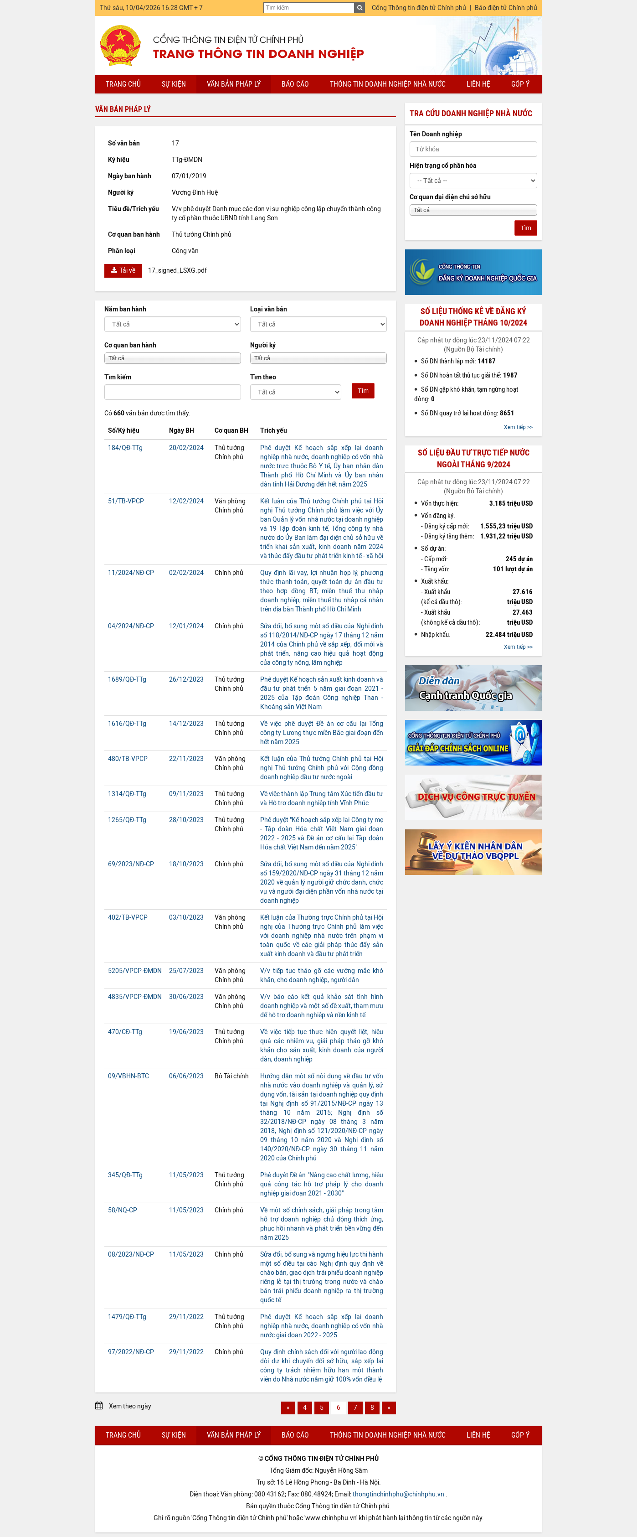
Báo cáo (295, 84)
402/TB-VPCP (128, 917)
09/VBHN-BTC (128, 1076)
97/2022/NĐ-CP (131, 1352)
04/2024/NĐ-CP (131, 626)
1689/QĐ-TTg (127, 679)
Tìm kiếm (117, 377)
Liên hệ (478, 84)
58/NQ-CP (122, 1210)
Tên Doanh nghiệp (436, 134)
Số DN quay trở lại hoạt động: (467, 413)
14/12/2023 (186, 724)
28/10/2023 (186, 820)
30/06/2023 (186, 997)
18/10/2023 (186, 864)
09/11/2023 (186, 794)
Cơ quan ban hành (130, 345)
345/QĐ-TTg (125, 1175)
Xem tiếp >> (518, 427)
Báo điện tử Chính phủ (506, 8)
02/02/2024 (186, 573)
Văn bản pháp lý (234, 84)
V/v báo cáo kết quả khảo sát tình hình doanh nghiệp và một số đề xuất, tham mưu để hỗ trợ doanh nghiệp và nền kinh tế (321, 1006)
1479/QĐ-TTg (127, 1317)
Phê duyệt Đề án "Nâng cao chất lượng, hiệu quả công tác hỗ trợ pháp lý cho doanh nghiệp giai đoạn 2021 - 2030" (321, 1184)
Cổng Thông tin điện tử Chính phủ (419, 8)
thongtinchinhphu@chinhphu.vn (398, 1494)
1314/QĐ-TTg (127, 794)
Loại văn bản (268, 309)
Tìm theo (263, 377)
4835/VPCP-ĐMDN (135, 997)
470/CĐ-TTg (125, 1032)
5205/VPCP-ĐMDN (135, 971)
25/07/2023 (186, 971)
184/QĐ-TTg (125, 448)
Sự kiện (174, 84)
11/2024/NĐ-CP (131, 573)
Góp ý (520, 84)
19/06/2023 (186, 1032)
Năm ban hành (125, 309)
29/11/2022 (186, 1317)
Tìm (363, 390)
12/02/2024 (186, 501)
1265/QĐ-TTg (127, 820)
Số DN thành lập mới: (458, 361)
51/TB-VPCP (126, 501)
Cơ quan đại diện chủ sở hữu (450, 197)
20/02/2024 (186, 448)
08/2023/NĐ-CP (131, 1254)
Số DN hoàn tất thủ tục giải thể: (469, 375)
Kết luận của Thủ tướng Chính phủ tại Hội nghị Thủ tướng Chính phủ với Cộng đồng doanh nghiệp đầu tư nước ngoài (321, 768)
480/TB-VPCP (128, 759)
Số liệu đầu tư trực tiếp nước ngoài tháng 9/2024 (473, 458)
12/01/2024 (186, 626)
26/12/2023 (186, 679)
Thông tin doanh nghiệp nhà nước (388, 84)
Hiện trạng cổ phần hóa (443, 166)
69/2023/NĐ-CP (131, 864)
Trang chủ (123, 84)
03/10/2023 (186, 917)
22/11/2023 (186, 759)
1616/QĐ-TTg (127, 724)
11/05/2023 (186, 1175)
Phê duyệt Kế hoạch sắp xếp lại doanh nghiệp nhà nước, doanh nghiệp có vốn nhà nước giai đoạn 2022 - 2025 (321, 1326)
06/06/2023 (186, 1076)
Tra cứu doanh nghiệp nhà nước (471, 114)
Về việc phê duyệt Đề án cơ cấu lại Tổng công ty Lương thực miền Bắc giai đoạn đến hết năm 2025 (321, 733)
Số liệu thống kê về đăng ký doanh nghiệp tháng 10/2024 (473, 317)
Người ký (263, 345)
